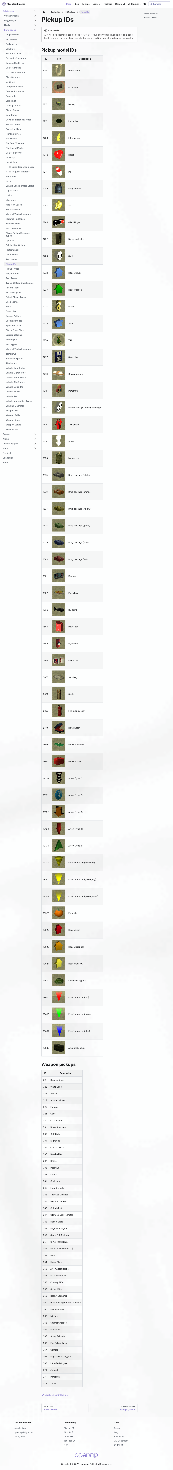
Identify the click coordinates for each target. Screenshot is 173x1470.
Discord (69, 1428)
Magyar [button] (133, 4)
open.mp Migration (23, 1432)
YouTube (69, 1440)
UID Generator (120, 1440)
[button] (19, 11)
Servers (96, 4)
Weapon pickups (150, 17)
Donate (120, 4)
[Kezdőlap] (43, 12)
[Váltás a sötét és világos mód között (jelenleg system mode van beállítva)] (145, 4)
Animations (119, 1436)
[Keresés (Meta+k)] (159, 3)
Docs (68, 4)
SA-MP (118, 1445)
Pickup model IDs (151, 13)
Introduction (20, 1428)
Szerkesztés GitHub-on (54, 1395)
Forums (86, 4)
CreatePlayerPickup (112, 34)
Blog (76, 4)
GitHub (68, 1432)
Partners (108, 4)
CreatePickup (90, 34)
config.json (19, 1436)
